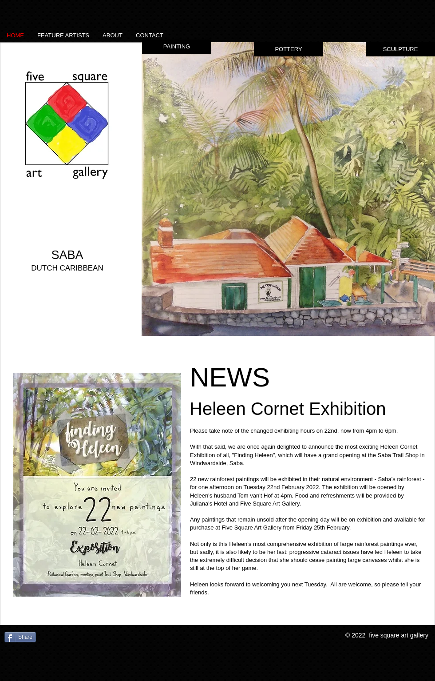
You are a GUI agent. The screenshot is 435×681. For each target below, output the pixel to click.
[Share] (20, 637)
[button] (288, 189)
